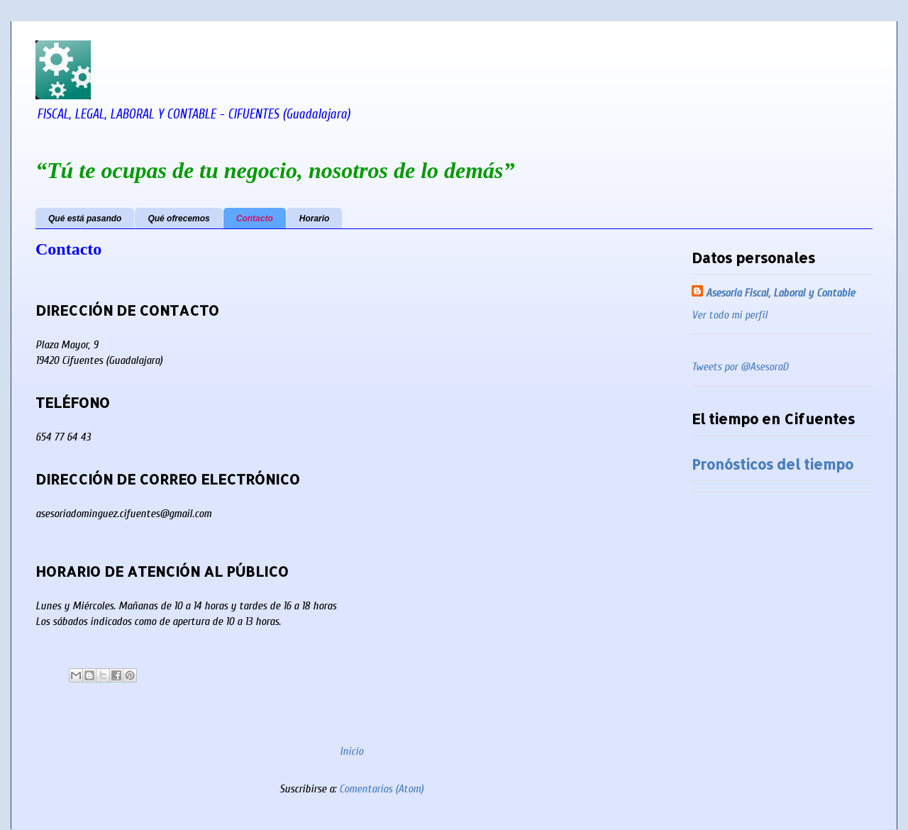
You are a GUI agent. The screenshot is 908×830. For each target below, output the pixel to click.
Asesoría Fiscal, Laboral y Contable (780, 293)
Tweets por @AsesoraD (740, 366)
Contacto (254, 218)
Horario (314, 218)
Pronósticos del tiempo (772, 464)
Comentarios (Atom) (381, 788)
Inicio (351, 751)
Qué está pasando (84, 218)
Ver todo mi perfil (730, 315)
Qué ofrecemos (178, 218)
